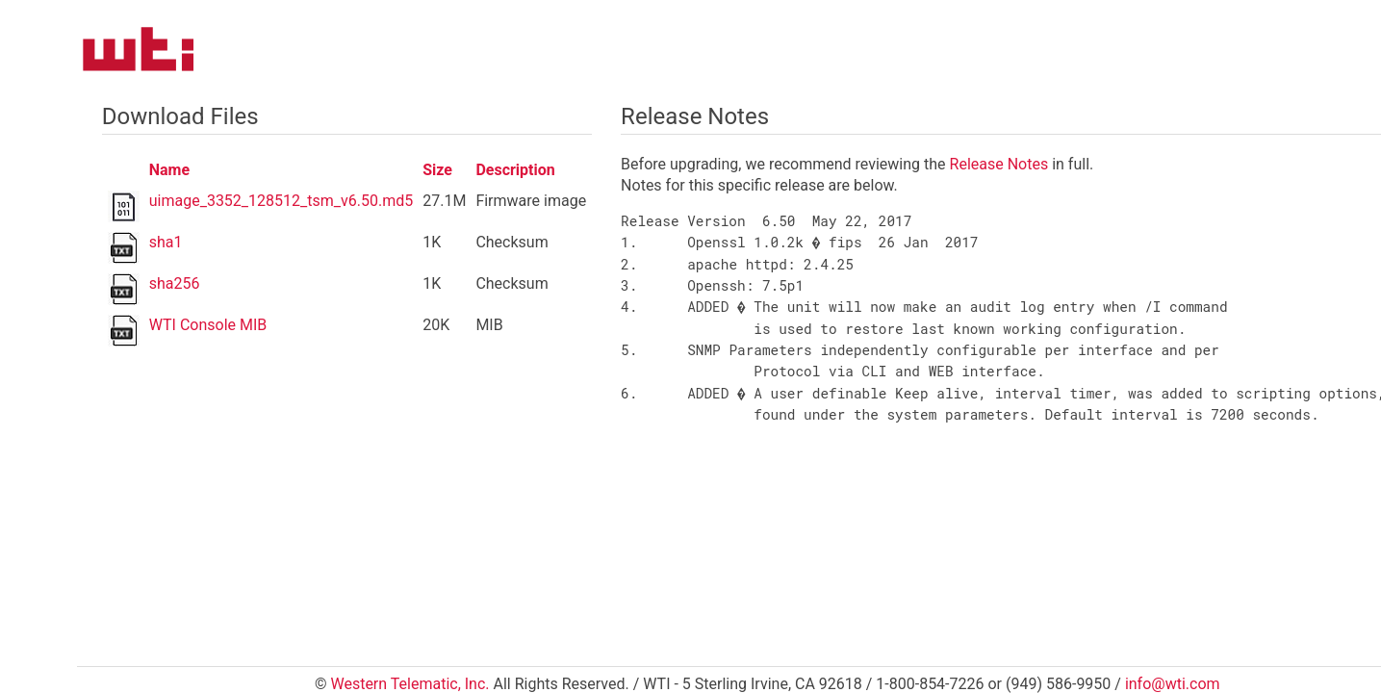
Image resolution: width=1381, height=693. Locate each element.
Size (437, 170)
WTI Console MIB (208, 325)
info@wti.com (1172, 684)
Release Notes (999, 164)
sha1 (166, 242)
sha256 (174, 283)
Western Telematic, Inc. (409, 684)
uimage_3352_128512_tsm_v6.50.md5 (281, 201)
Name (169, 170)
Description (514, 170)
